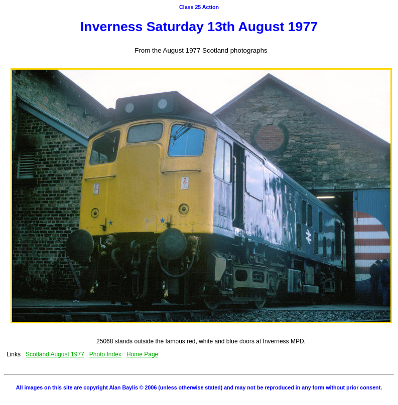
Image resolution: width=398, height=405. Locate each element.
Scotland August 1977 (55, 354)
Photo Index (105, 354)
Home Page (142, 354)
